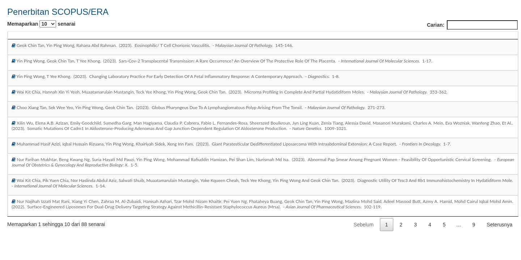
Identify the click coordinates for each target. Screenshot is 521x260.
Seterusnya (499, 225)
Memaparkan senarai (41, 23)
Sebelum (363, 225)
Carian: (472, 25)
